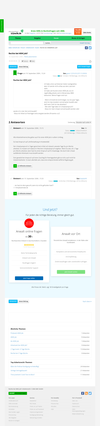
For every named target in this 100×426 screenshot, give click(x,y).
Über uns (75, 401)
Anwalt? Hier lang (85, 43)
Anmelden (12, 409)
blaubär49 (83, 178)
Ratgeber (32, 33)
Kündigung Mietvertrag (36, 415)
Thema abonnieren (30, 57)
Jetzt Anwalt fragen (84, 66)
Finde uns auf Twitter (36, 406)
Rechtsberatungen (65, 33)
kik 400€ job (15, 341)
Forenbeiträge (48, 33)
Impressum (75, 403)
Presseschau (12, 415)
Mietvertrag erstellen (36, 418)
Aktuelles (53, 406)
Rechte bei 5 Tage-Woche (19, 353)
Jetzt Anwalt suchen (71, 272)
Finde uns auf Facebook (37, 409)
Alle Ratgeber (12, 418)
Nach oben (87, 301)
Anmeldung (54, 401)
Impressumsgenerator (36, 412)
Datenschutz (76, 406)
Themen (18, 38)
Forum (56, 38)
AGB (52, 409)
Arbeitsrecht (30, 47)
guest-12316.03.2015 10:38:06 (76, 73)
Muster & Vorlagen (78, 38)
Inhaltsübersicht (13, 401)
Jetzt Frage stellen (29, 278)
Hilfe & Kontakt (1, 25)
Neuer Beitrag (23, 66)
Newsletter (33, 401)
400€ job (14, 337)
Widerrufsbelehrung (78, 414)
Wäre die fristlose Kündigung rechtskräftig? (25, 366)
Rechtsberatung (13, 406)
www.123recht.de (14, 47)
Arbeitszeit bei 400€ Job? (19, 345)
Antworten (13, 66)
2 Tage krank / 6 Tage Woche (20, 349)
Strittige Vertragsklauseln (19, 370)
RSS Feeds (33, 403)
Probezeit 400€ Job (17, 333)
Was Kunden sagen (14, 412)
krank (37, 47)
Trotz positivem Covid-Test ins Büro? (23, 374)
